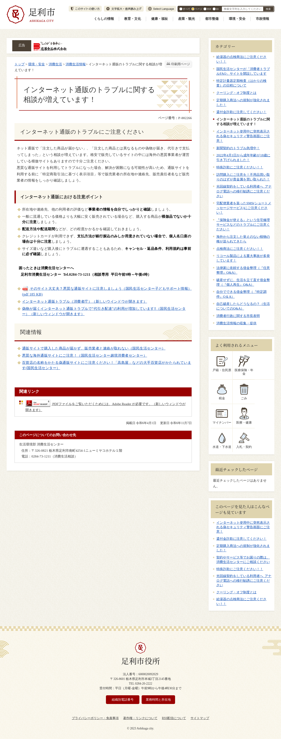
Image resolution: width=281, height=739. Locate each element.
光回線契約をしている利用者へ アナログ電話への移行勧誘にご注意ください (244, 191)
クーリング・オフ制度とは (236, 93)
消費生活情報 (76, 64)
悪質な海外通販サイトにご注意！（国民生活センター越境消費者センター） (84, 355)
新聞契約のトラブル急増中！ (238, 148)
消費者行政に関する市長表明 (238, 316)
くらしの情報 (104, 19)
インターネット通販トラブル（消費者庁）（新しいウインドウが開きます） (84, 301)
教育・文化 (132, 19)
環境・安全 (237, 19)
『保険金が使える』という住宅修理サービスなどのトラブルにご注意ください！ (243, 224)
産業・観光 (186, 19)
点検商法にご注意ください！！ (239, 248)
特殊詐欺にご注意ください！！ (239, 167)
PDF (209, 9)
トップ (19, 64)
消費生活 (55, 64)
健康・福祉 (159, 19)
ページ (198, 9)
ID (217, 9)
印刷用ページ (180, 64)
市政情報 (262, 19)
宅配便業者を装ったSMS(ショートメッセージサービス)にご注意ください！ (243, 207)
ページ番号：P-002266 (175, 118)
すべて (186, 9)
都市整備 (212, 19)
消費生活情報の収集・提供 (236, 323)
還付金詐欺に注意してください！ (241, 112)
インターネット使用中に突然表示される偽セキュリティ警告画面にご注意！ (243, 136)
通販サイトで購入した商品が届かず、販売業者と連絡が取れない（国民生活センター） (93, 348)
